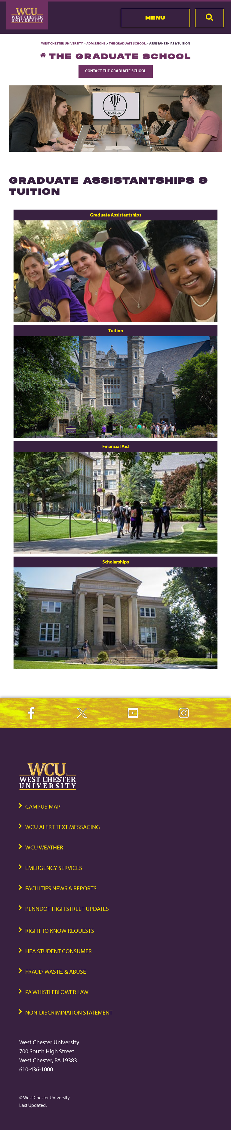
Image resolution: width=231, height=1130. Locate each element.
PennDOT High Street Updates (67, 908)
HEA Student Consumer (58, 951)
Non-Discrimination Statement (68, 1012)
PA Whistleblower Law (56, 992)
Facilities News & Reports (61, 888)
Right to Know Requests (59, 930)
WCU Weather (44, 847)
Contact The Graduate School (115, 70)
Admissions (96, 43)
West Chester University (62, 43)
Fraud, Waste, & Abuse (55, 971)
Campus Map (42, 806)
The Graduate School (127, 43)
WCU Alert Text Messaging (62, 827)
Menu (155, 17)
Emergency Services (53, 867)
